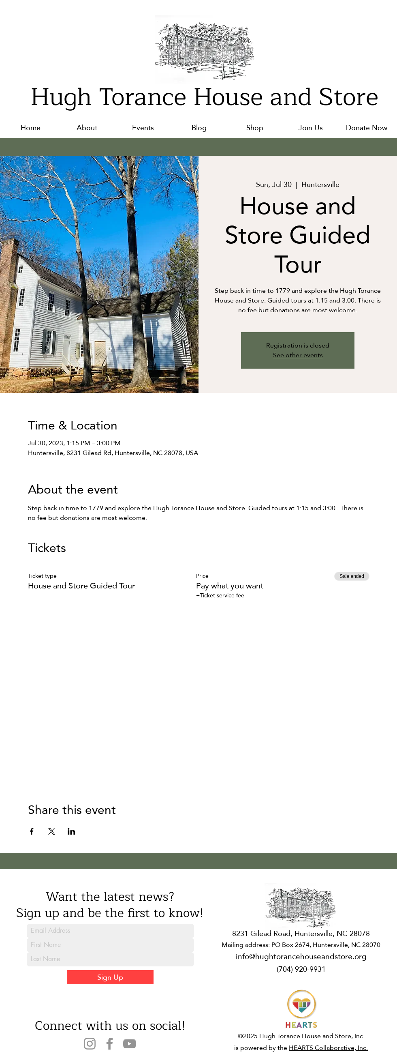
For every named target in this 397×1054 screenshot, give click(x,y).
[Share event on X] (51, 831)
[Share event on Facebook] (32, 831)
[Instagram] (90, 1044)
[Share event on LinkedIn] (71, 831)
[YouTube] (129, 1044)
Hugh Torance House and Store (204, 97)
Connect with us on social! (110, 1025)
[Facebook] (109, 1044)
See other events (298, 355)
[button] (87, 127)
